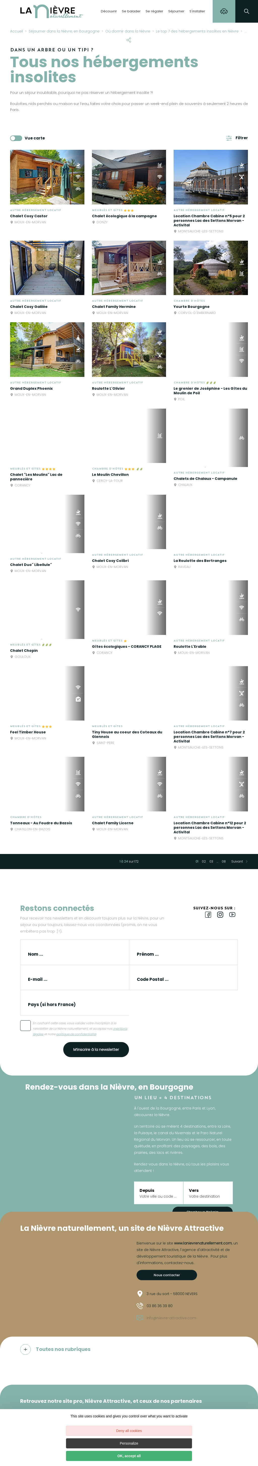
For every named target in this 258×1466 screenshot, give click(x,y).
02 (204, 861)
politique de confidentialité (76, 1034)
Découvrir (109, 11)
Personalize (129, 1443)
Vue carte (35, 138)
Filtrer (242, 137)
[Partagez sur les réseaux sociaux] (129, 39)
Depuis (147, 1190)
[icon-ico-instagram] (220, 915)
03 (211, 861)
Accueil (16, 31)
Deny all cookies (129, 1431)
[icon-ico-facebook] (208, 915)
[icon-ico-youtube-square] (232, 915)
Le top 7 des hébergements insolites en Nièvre (197, 31)
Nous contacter (167, 1275)
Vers (194, 1190)
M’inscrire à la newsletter (96, 1049)
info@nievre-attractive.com (166, 1318)
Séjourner (176, 11)
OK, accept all (129, 1456)
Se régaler (154, 11)
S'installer (197, 11)
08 (224, 861)
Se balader (131, 11)
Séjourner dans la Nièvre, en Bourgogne (64, 31)
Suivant (237, 861)
